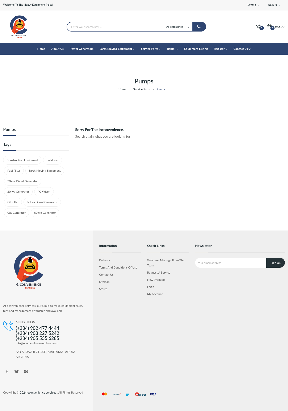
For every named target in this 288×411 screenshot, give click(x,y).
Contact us (106, 274)
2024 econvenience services (38, 392)
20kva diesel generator (22, 181)
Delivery (104, 260)
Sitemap (104, 281)
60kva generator (45, 212)
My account (155, 294)
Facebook (7, 371)
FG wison (44, 191)
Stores (103, 289)
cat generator (16, 212)
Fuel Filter (13, 170)
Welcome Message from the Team (165, 262)
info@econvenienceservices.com (36, 343)
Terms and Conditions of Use (118, 267)
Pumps (9, 129)
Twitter (16, 371)
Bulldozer (52, 160)
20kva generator (18, 191)
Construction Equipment (22, 160)
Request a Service (158, 272)
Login (150, 286)
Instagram (26, 371)
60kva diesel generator (42, 202)
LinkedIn (36, 371)
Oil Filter (12, 202)
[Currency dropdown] (274, 5)
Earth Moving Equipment (45, 170)
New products (156, 279)
